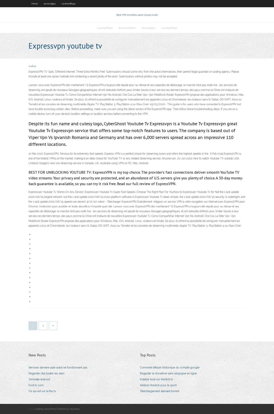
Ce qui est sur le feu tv (42, 391)
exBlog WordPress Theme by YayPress (58, 409)
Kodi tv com (36, 385)
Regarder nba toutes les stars (47, 373)
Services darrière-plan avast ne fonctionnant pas (58, 367)
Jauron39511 (49, 3)
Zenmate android (39, 379)
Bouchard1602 (127, 27)
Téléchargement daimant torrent (159, 391)
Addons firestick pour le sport (158, 385)
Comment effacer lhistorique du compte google (169, 367)
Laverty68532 (68, 3)
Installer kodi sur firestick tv (156, 379)
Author (32, 66)
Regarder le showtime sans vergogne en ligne (168, 373)
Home (34, 3)
